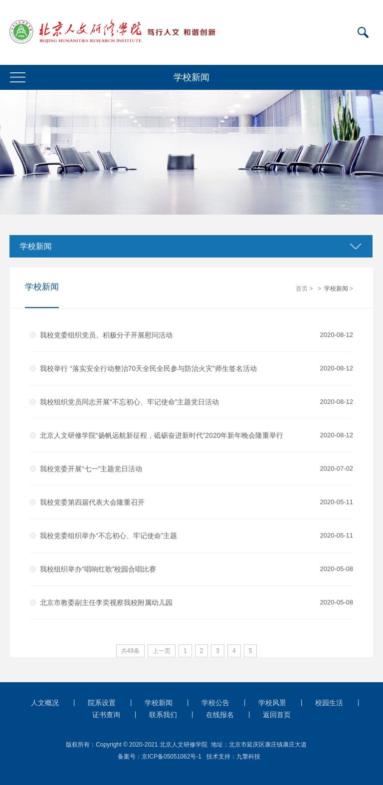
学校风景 (272, 703)
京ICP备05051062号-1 (171, 756)
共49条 (130, 651)
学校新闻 (34, 246)
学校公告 (215, 703)
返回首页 (277, 715)
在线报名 (220, 715)
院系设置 (102, 703)
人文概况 (45, 703)
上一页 (162, 651)
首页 (302, 288)
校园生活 (329, 703)
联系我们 (163, 715)
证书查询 (106, 715)
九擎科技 (248, 756)
